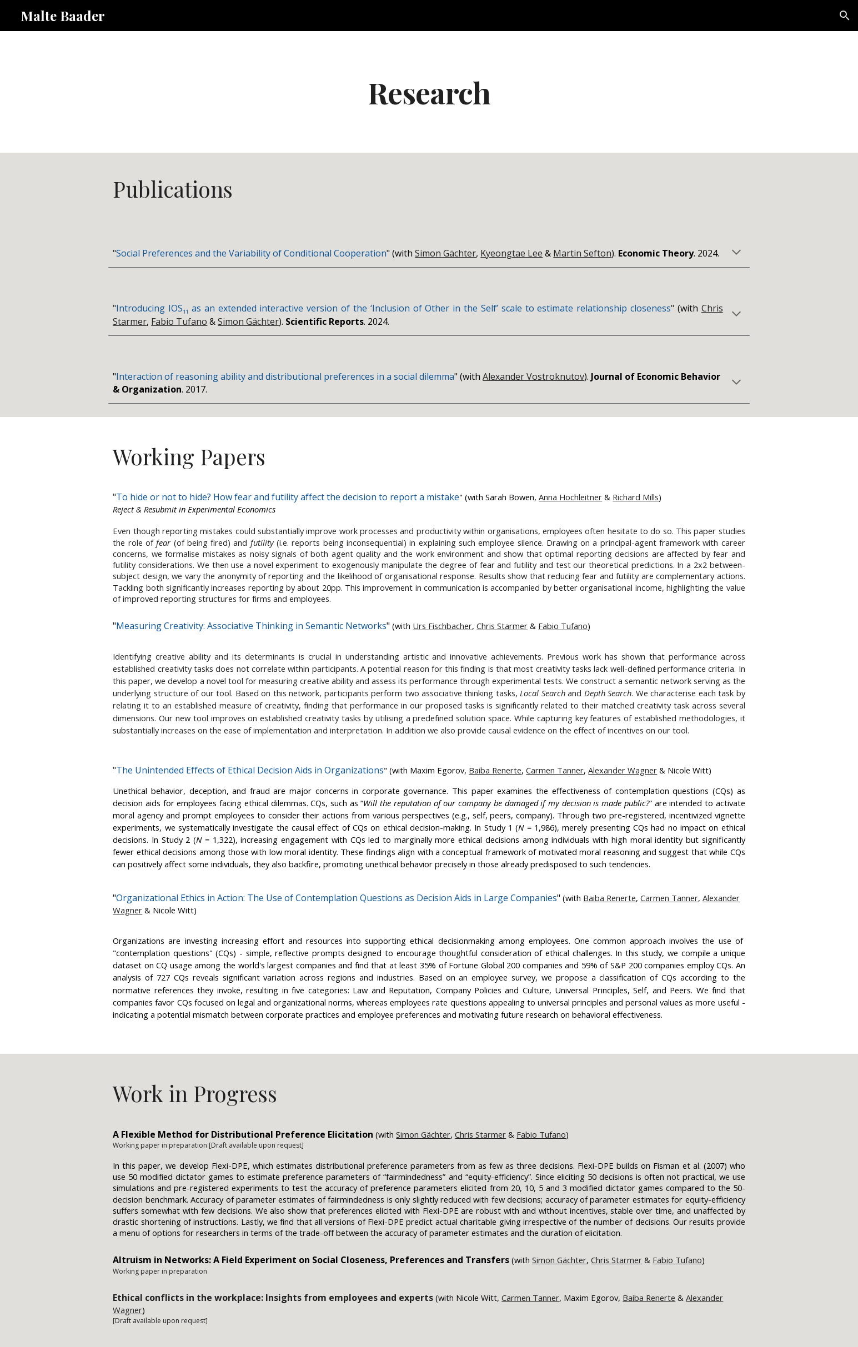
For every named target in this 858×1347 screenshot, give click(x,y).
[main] (429, 92)
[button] (844, 15)
